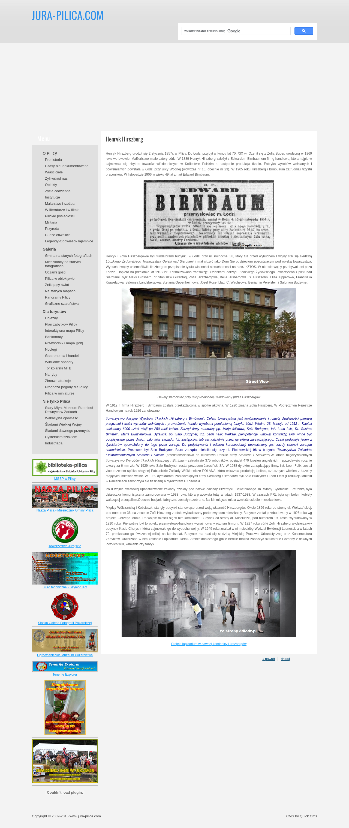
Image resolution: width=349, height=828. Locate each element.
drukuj (285, 659)
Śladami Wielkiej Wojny (63, 424)
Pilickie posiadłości (59, 216)
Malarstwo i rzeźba (59, 203)
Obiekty (51, 185)
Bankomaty (54, 337)
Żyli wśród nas (56, 178)
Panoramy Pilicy (57, 297)
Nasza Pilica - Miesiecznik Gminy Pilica (65, 510)
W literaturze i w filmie (62, 210)
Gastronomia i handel (62, 356)
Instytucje (52, 197)
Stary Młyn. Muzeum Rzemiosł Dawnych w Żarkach (69, 410)
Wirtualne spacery (59, 362)
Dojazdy (51, 318)
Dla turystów (54, 311)
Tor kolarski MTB (58, 368)
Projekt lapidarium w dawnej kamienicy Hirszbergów (208, 644)
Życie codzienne (58, 191)
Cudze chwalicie (58, 235)
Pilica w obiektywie (59, 278)
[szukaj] (235, 31)
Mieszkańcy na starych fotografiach (63, 264)
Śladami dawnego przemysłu (67, 431)
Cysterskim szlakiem (61, 437)
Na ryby (51, 374)
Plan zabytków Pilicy (61, 324)
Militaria (51, 222)
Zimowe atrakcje (58, 381)
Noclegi (51, 349)
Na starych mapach (60, 291)
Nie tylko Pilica (56, 401)
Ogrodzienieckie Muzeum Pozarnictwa (65, 655)
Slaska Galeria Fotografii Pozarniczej (65, 623)
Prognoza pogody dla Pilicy (66, 387)
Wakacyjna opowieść (61, 418)
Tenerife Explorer (65, 674)
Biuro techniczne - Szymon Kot (65, 587)
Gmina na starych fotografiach (68, 256)
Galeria (49, 249)
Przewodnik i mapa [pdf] (64, 343)
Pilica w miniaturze (59, 393)
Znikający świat (57, 285)
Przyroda (52, 229)
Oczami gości (55, 272)
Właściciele (54, 172)
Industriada (53, 443)
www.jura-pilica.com (85, 816)
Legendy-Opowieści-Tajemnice (69, 241)
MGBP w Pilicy (65, 479)
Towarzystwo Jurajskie (65, 546)
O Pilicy (50, 153)
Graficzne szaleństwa (62, 304)
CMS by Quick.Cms (301, 816)
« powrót (268, 659)
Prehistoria (53, 160)
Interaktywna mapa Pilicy (64, 331)
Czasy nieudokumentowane (67, 166)
